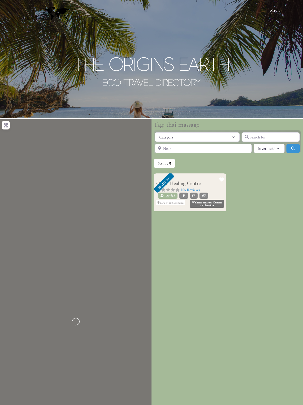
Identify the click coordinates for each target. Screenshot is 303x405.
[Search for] (271, 137)
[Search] (293, 148)
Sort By (164, 163)
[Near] (203, 148)
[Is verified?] (269, 148)
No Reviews (190, 189)
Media (275, 10)
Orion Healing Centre (178, 183)
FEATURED (164, 182)
